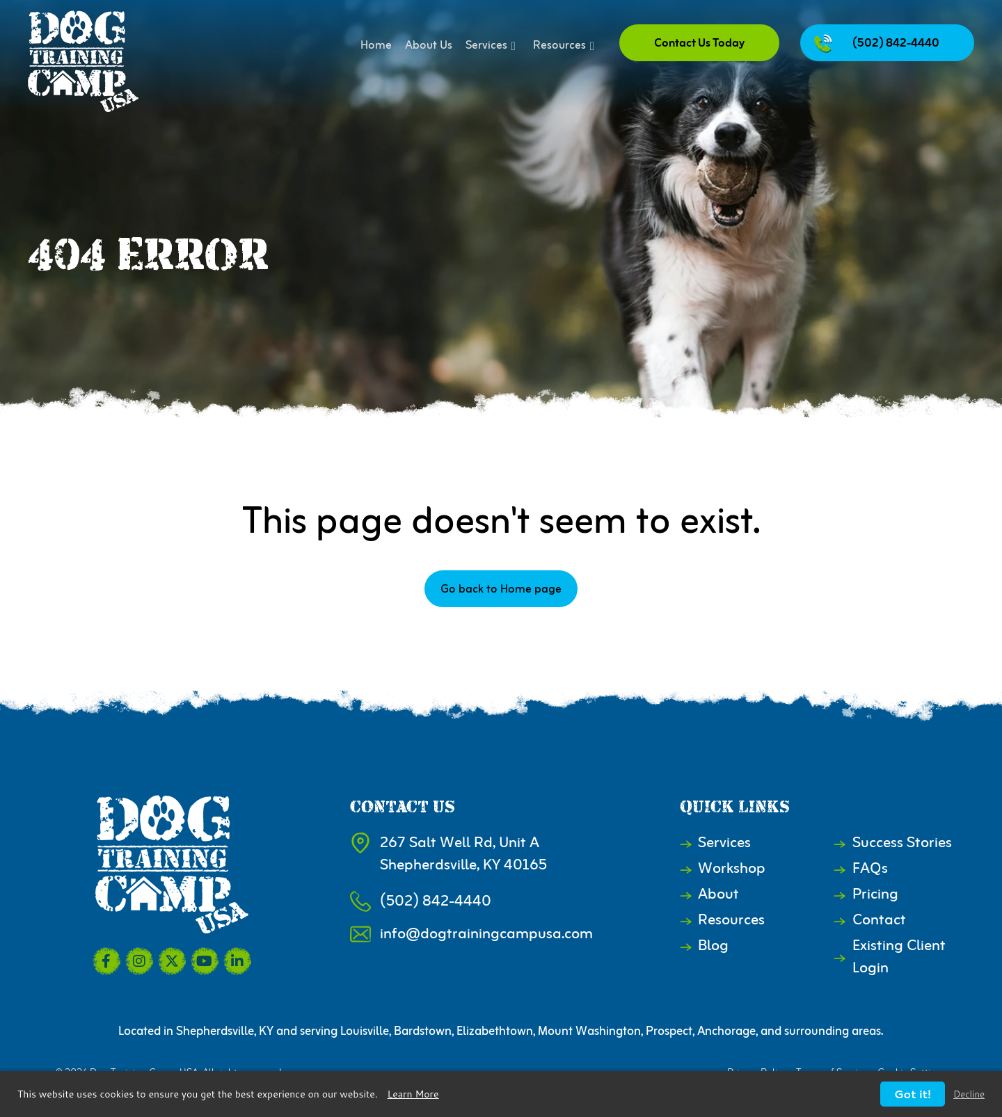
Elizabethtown (494, 1031)
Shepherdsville (215, 1031)
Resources (565, 46)
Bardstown (423, 1031)
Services (493, 46)
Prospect (669, 1031)
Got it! (912, 1094)
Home (376, 46)
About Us (428, 46)
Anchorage (726, 1031)
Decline (969, 1094)
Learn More (413, 1094)
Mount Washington (589, 1031)
